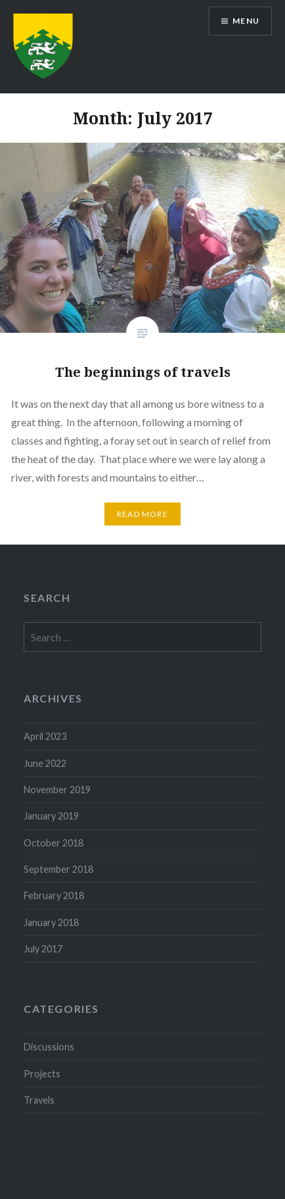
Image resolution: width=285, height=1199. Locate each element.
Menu (245, 21)
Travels (39, 1100)
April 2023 (45, 736)
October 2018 (53, 842)
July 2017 (43, 948)
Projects (42, 1073)
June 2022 (45, 763)
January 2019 (51, 815)
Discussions (49, 1046)
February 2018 (54, 895)
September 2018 (58, 869)
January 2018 (51, 922)
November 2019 (57, 789)
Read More (142, 514)
